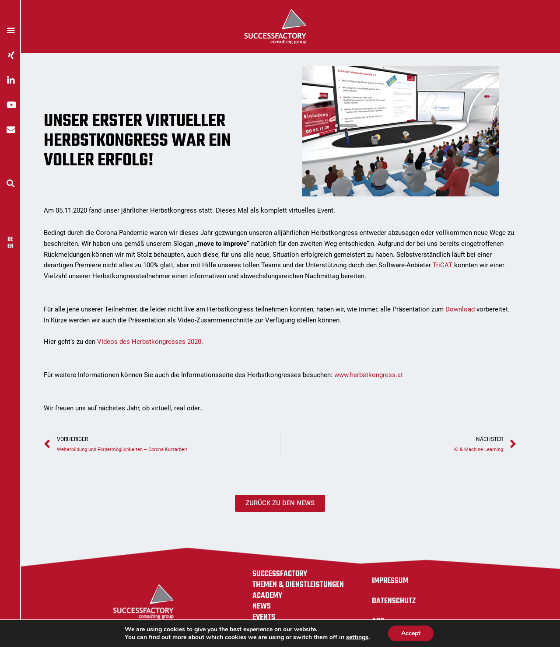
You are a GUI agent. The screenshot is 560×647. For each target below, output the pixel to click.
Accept (410, 633)
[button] (10, 183)
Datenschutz (394, 601)
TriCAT (442, 265)
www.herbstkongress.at (369, 375)
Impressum (390, 581)
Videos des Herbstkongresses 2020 (149, 342)
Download (460, 309)
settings (357, 637)
